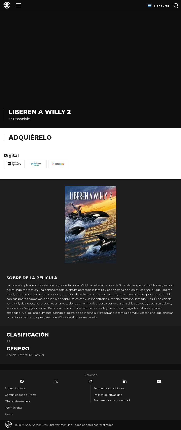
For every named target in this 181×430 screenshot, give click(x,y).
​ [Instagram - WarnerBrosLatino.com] (90, 381)
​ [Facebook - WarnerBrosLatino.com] (22, 381)
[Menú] (18, 5)
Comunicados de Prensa (21, 394)
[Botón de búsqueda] (176, 5)
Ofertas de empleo (17, 401)
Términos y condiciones (109, 388)
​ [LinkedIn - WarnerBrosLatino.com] (124, 381)
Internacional (13, 407)
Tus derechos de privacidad (112, 400)
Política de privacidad (108, 394)
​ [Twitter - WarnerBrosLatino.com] (56, 381)
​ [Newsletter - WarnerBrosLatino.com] (159, 381)
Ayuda (9, 414)
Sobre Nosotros (15, 388)
